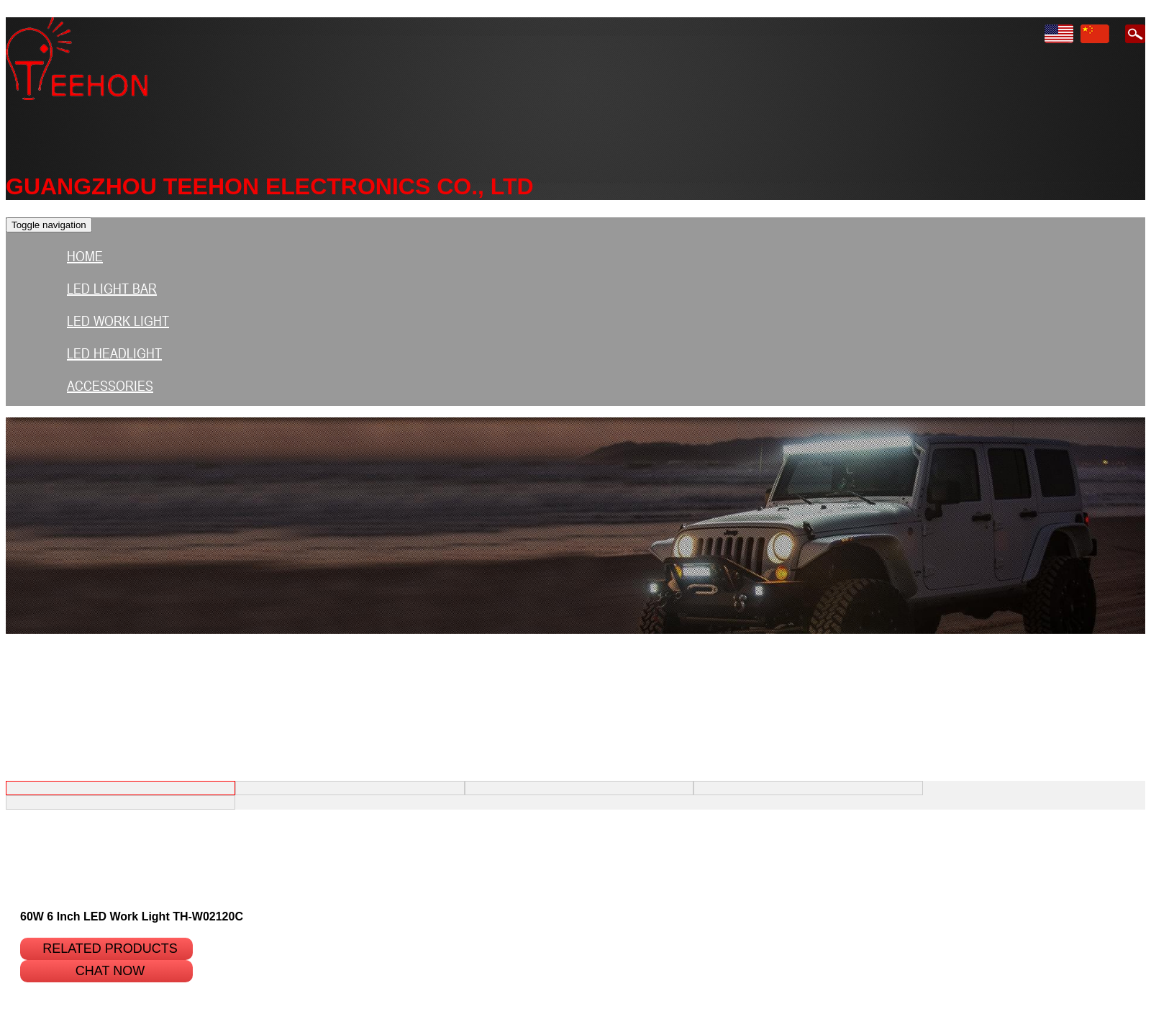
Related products (110, 948)
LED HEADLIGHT (114, 353)
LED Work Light (118, 321)
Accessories (110, 385)
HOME (85, 256)
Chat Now (110, 971)
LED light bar (112, 288)
